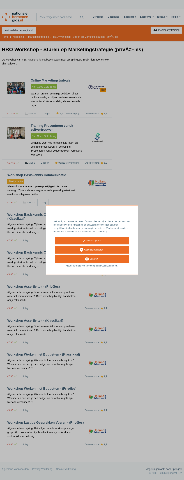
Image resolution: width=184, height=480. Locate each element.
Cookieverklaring (109, 266)
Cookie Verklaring (98, 231)
